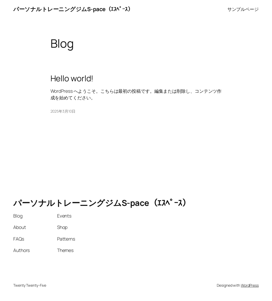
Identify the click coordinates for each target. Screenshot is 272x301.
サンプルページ (243, 9)
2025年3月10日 (62, 111)
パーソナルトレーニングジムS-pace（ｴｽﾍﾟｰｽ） (73, 9)
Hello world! (72, 78)
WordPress (250, 285)
